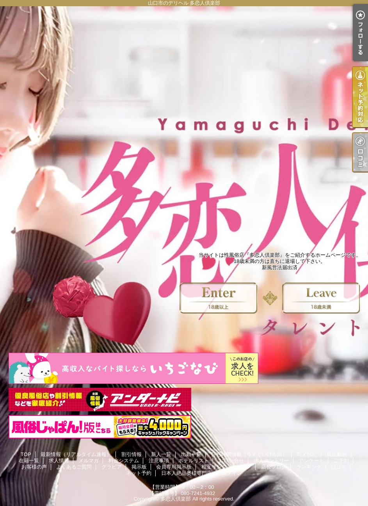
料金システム (123, 460)
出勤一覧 (191, 454)
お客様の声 (34, 467)
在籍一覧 (29, 460)
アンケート (311, 460)
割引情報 (131, 454)
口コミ (338, 467)
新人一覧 (161, 454)
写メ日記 (307, 454)
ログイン (232, 473)
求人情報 (59, 460)
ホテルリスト (193, 460)
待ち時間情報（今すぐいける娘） (249, 454)
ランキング (309, 467)
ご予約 (341, 460)
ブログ (243, 467)
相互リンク (214, 467)
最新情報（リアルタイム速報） (76, 454)
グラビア (111, 467)
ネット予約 (138, 473)
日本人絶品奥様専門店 (186, 473)
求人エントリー (271, 460)
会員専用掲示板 (174, 467)
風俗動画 (337, 454)
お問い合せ (231, 460)
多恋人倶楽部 (175, 499)
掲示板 (139, 467)
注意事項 (159, 460)
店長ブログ (273, 467)
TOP (26, 454)
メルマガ (88, 460)
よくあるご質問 (74, 467)
